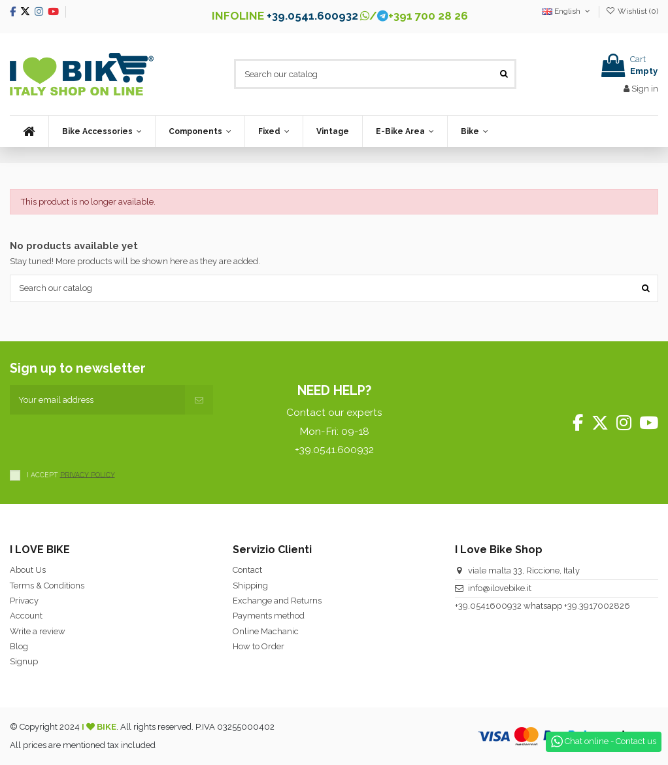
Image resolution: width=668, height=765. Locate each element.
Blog (19, 646)
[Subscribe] (199, 400)
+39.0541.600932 (312, 15)
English (567, 11)
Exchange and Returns (277, 600)
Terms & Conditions (47, 585)
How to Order (258, 646)
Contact (247, 570)
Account (26, 615)
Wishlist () (632, 11)
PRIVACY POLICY (87, 474)
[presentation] (109, 440)
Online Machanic (266, 631)
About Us (28, 570)
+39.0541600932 (488, 606)
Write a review (37, 631)
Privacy (24, 600)
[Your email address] (97, 400)
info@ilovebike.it (499, 588)
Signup (24, 661)
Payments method (269, 615)
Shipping (250, 585)
